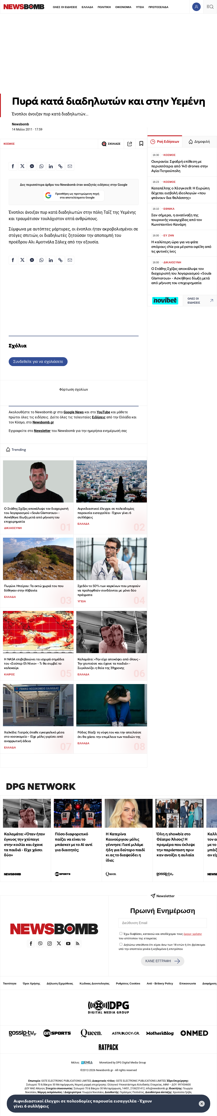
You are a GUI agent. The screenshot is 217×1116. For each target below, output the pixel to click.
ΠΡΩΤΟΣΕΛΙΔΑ (158, 7)
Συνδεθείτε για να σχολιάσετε (38, 361)
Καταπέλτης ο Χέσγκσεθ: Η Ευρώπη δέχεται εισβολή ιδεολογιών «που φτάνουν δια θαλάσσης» (180, 193)
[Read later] (141, 144)
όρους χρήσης (193, 934)
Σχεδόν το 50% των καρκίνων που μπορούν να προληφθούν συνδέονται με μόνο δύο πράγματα (109, 590)
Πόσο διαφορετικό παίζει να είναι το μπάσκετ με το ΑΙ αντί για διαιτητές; (73, 841)
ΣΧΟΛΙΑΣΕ (111, 143)
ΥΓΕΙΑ (140, 7)
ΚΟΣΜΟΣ (9, 143)
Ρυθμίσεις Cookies (128, 983)
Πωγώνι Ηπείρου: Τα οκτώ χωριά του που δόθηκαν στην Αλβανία (33, 588)
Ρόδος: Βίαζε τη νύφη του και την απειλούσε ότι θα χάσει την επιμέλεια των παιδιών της (109, 734)
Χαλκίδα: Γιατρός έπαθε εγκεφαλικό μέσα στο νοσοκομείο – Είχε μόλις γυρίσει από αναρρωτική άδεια (34, 736)
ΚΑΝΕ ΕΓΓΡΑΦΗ (162, 961)
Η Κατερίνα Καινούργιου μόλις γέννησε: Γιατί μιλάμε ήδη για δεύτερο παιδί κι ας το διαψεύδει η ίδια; (125, 847)
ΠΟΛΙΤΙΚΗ (104, 7)
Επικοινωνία (187, 983)
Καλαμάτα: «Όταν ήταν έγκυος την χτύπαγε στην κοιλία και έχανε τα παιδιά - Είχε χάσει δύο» (24, 844)
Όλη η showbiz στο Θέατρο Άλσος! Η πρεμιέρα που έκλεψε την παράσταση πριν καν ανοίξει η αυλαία (176, 844)
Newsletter (42, 431)
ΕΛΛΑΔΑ (87, 7)
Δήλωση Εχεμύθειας (60, 983)
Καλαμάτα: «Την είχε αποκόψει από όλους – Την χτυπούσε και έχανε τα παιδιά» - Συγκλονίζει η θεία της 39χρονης (109, 663)
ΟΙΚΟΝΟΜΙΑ (123, 7)
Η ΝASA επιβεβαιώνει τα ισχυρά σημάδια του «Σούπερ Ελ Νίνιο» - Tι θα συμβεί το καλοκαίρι (34, 663)
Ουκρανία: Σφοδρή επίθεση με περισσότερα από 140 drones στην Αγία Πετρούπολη (179, 166)
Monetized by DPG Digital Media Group (122, 1062)
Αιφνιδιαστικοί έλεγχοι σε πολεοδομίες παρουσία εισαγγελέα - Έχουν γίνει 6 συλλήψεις (106, 513)
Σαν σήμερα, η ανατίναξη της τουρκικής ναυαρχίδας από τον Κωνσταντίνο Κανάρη (176, 220)
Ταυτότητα (9, 983)
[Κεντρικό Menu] (210, 6)
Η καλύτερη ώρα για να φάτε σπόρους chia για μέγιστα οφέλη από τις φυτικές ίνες (181, 247)
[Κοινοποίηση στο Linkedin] (51, 166)
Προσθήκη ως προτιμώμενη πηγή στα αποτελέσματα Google (72, 196)
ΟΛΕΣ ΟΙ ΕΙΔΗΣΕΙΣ (65, 7)
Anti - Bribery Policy (160, 983)
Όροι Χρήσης (31, 983)
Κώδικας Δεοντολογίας (95, 983)
